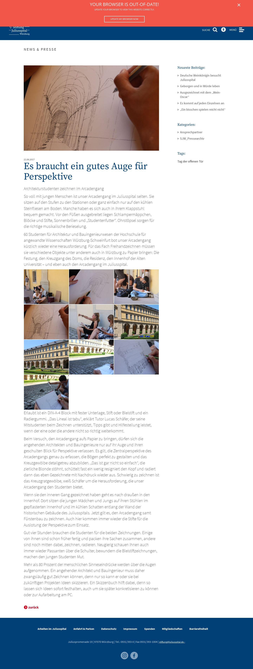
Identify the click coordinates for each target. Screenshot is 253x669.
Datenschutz (108, 628)
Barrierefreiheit (198, 628)
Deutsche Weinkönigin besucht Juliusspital (200, 77)
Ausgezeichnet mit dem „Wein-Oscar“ (200, 94)
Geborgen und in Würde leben (200, 86)
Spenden (149, 628)
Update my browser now (124, 19)
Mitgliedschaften (172, 628)
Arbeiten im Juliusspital (52, 628)
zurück (33, 607)
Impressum (130, 628)
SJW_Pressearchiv (192, 138)
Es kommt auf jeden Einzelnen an (202, 103)
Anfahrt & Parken (83, 628)
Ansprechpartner (191, 132)
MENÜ (232, 29)
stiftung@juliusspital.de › (172, 642)
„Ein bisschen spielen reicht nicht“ (202, 109)
